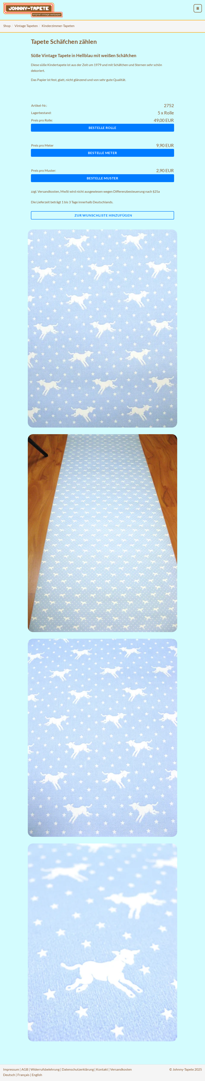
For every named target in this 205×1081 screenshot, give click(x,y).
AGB (24, 1069)
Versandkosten (48, 191)
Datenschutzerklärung (78, 1069)
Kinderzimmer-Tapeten (58, 26)
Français (23, 1075)
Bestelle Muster (102, 178)
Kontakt (102, 1069)
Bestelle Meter (102, 153)
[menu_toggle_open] (198, 8)
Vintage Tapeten (26, 26)
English (37, 1075)
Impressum (11, 1069)
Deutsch (9, 1075)
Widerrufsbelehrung (45, 1069)
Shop (7, 26)
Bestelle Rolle (102, 128)
